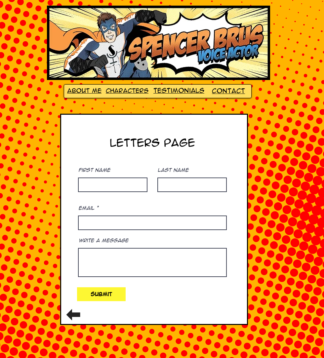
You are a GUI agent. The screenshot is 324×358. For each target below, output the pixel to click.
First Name (94, 170)
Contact (228, 91)
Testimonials (178, 90)
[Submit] (101, 294)
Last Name (173, 170)
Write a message (103, 240)
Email (86, 208)
